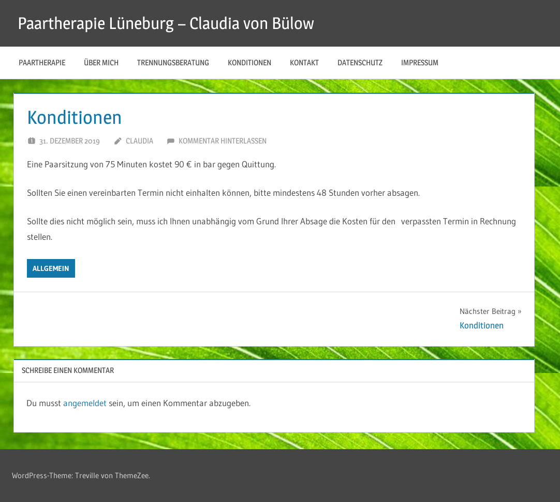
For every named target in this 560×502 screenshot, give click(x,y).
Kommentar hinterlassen (223, 141)
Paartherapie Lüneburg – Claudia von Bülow (166, 23)
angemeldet (85, 402)
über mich (101, 62)
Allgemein (51, 268)
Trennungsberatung (173, 62)
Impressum (419, 62)
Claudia (139, 141)
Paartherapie (42, 62)
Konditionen (249, 62)
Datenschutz (359, 62)
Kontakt (304, 62)
